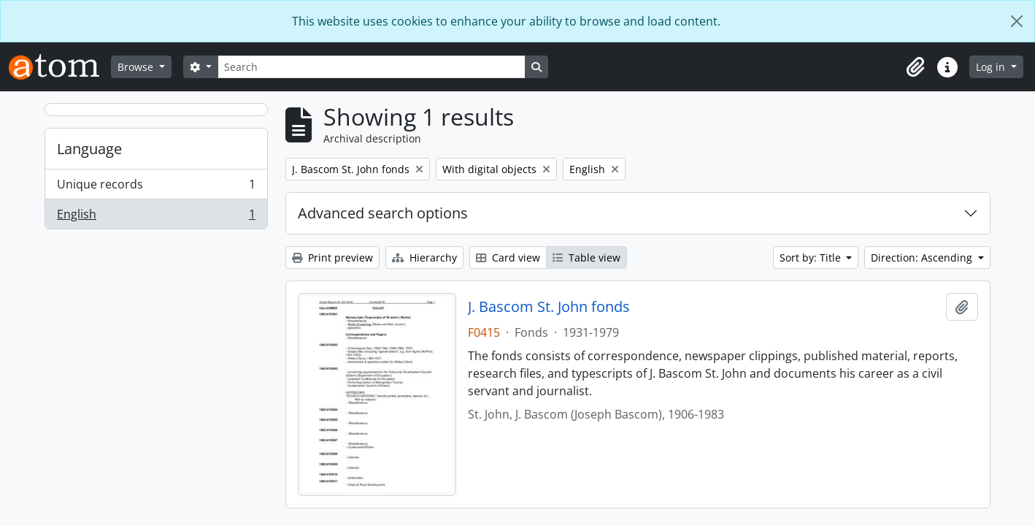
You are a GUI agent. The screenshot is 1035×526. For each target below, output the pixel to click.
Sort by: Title (812, 257)
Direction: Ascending (923, 257)
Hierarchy (424, 257)
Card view (508, 257)
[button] (915, 67)
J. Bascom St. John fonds (549, 307)
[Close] (1016, 21)
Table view (586, 257)
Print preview (332, 257)
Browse (137, 67)
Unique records (155, 187)
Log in (992, 67)
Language (89, 149)
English (155, 217)
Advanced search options (383, 213)
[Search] (372, 67)
